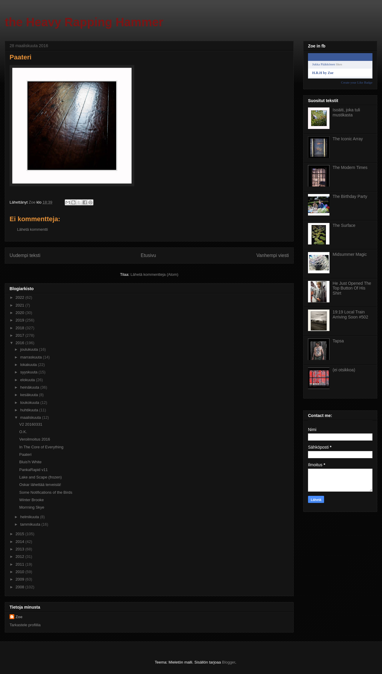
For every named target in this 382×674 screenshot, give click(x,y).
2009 (20, 579)
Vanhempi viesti (272, 255)
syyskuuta (29, 372)
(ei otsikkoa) (344, 369)
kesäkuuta (29, 395)
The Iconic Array (348, 138)
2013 (20, 549)
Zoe (19, 617)
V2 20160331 (30, 424)
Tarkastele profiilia (25, 625)
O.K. (23, 432)
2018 (20, 328)
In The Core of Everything (41, 447)
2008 (20, 587)
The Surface (344, 225)
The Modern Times (350, 167)
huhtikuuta (29, 410)
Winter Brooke (31, 500)
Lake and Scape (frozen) (40, 477)
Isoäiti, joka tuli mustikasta (346, 112)
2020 (20, 312)
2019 (20, 320)
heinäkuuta (30, 387)
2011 (20, 564)
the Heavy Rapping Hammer (84, 22)
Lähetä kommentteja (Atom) (154, 274)
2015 (20, 534)
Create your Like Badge (356, 82)
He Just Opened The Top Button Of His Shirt (352, 288)
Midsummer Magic (350, 254)
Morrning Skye (31, 507)
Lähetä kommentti (32, 229)
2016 (20, 343)
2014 (20, 541)
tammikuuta (30, 524)
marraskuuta (31, 357)
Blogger (228, 662)
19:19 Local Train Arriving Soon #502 (350, 314)
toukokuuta (30, 402)
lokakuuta (29, 364)
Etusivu (148, 255)
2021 (20, 305)
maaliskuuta (31, 417)
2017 (20, 335)
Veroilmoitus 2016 (34, 439)
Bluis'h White (30, 462)
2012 (20, 556)
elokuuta (28, 380)
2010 (20, 572)
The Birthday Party (350, 196)
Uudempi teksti (25, 255)
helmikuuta (30, 517)
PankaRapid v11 (33, 469)
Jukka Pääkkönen (323, 64)
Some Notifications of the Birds (45, 492)
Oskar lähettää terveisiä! (40, 484)
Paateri (25, 454)
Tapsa (338, 340)
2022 (20, 297)
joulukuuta (29, 349)
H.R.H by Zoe (322, 73)
